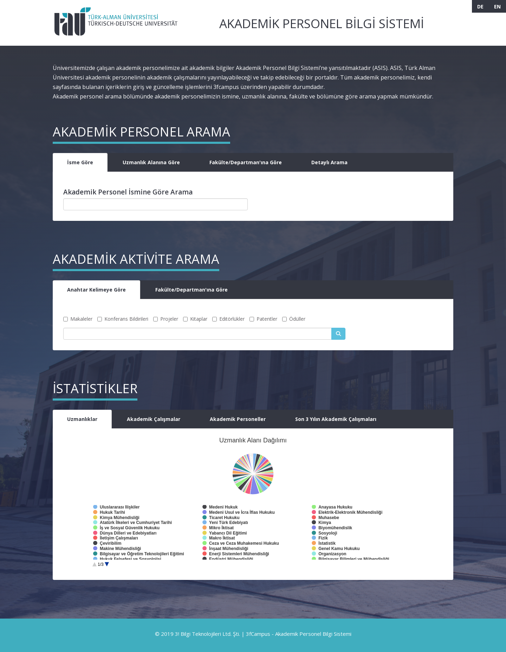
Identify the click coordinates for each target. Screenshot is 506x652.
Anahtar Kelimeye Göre (96, 289)
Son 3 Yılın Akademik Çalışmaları (335, 419)
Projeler (165, 318)
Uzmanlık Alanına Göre (151, 162)
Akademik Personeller (238, 419)
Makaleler (77, 318)
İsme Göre (80, 162)
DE (480, 6)
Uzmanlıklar (82, 419)
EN (497, 6)
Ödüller (293, 318)
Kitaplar (195, 318)
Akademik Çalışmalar (153, 419)
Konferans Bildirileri (122, 318)
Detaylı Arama (329, 162)
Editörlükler (228, 318)
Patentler (263, 318)
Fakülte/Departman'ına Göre (245, 162)
